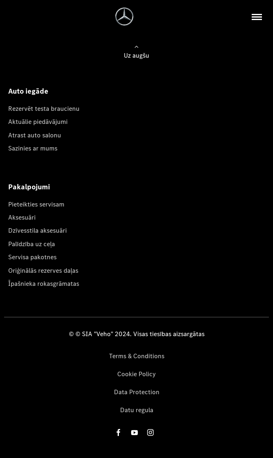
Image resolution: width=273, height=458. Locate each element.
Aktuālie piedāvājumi (38, 121)
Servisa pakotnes (32, 257)
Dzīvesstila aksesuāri (37, 230)
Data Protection (136, 392)
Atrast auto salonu (34, 135)
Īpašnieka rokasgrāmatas (43, 283)
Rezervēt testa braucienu (44, 108)
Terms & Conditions (136, 356)
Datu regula (136, 410)
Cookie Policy (136, 374)
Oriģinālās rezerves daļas (43, 270)
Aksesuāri (22, 217)
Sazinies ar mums (32, 148)
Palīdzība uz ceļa (31, 244)
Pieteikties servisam (36, 204)
